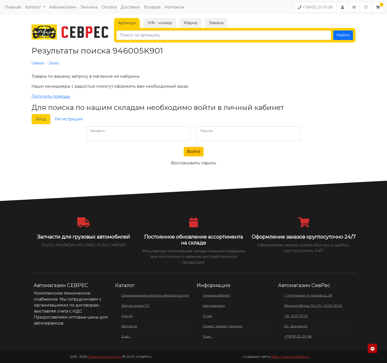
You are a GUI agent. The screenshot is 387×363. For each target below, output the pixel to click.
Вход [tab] (41, 119)
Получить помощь (51, 96)
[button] (378, 7)
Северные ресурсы (105, 357)
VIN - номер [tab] (160, 22)
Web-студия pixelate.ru (290, 357)
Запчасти (129, 326)
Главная (13, 7)
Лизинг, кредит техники (222, 326)
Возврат (152, 7)
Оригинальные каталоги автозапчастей (155, 295)
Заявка (216, 22)
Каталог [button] (33, 7)
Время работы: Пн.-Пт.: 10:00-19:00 (313, 306)
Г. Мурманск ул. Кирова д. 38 (308, 295)
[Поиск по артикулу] (223, 35)
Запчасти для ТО (135, 306)
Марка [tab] (190, 22)
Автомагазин (62, 7)
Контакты (174, 7)
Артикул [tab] (127, 22)
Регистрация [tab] (69, 119)
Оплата (109, 7)
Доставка (130, 7)
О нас (207, 316)
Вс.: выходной (296, 326)
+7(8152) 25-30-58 (315, 7)
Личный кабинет (216, 295)
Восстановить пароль (193, 163)
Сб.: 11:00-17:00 (296, 316)
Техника (89, 7)
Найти (343, 35)
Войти (193, 151)
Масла (126, 316)
